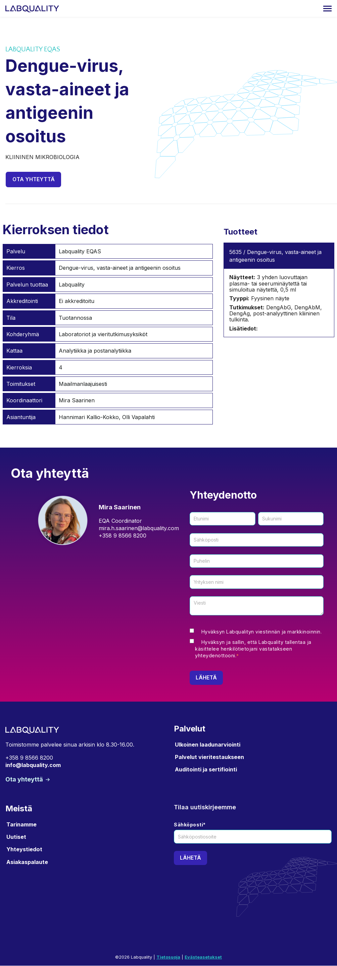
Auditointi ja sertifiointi (206, 770)
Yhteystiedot (24, 850)
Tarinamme (21, 824)
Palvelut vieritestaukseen (209, 757)
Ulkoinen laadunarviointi (207, 745)
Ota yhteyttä (33, 179)
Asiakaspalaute (27, 862)
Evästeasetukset (203, 957)
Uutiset (16, 837)
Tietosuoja (168, 957)
